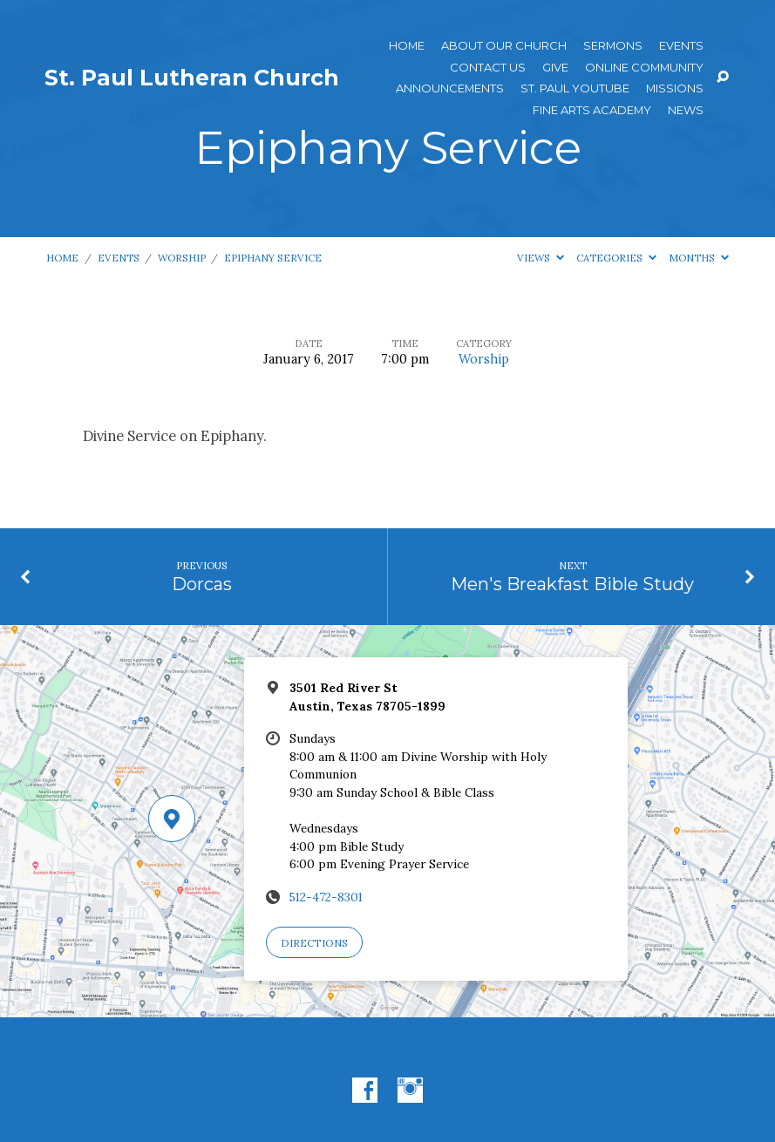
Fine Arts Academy (592, 110)
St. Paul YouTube (574, 88)
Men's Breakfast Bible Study (572, 584)
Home (407, 45)
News (686, 110)
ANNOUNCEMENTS (450, 88)
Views (540, 257)
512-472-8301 (326, 897)
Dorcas (202, 584)
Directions (314, 942)
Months (699, 257)
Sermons (612, 45)
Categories (616, 257)
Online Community (644, 67)
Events (681, 45)
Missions (675, 88)
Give (555, 67)
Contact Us (488, 67)
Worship (182, 257)
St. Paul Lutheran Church (191, 78)
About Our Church (504, 45)
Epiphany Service (273, 257)
